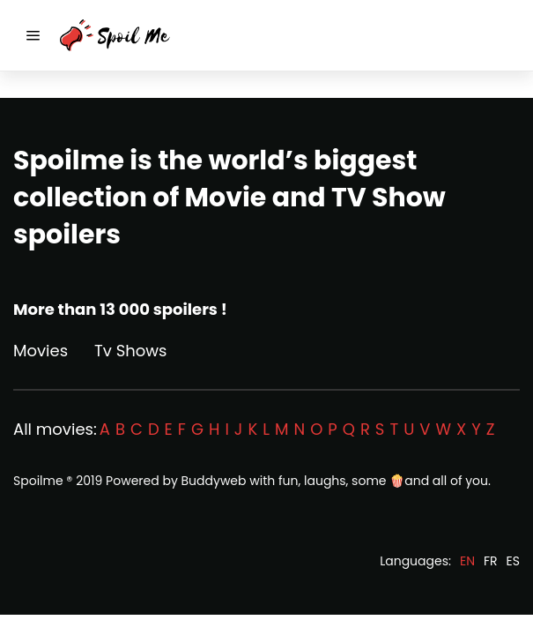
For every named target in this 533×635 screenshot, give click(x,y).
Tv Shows (130, 351)
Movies (40, 351)
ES (513, 561)
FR (491, 561)
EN (467, 561)
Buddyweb (214, 480)
